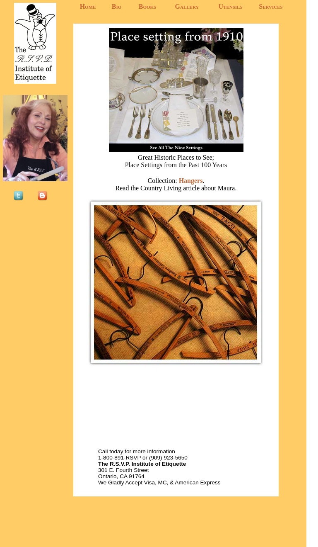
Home (88, 6)
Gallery (187, 6)
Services (270, 6)
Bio (117, 6)
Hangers (190, 180)
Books (147, 6)
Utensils (230, 6)
